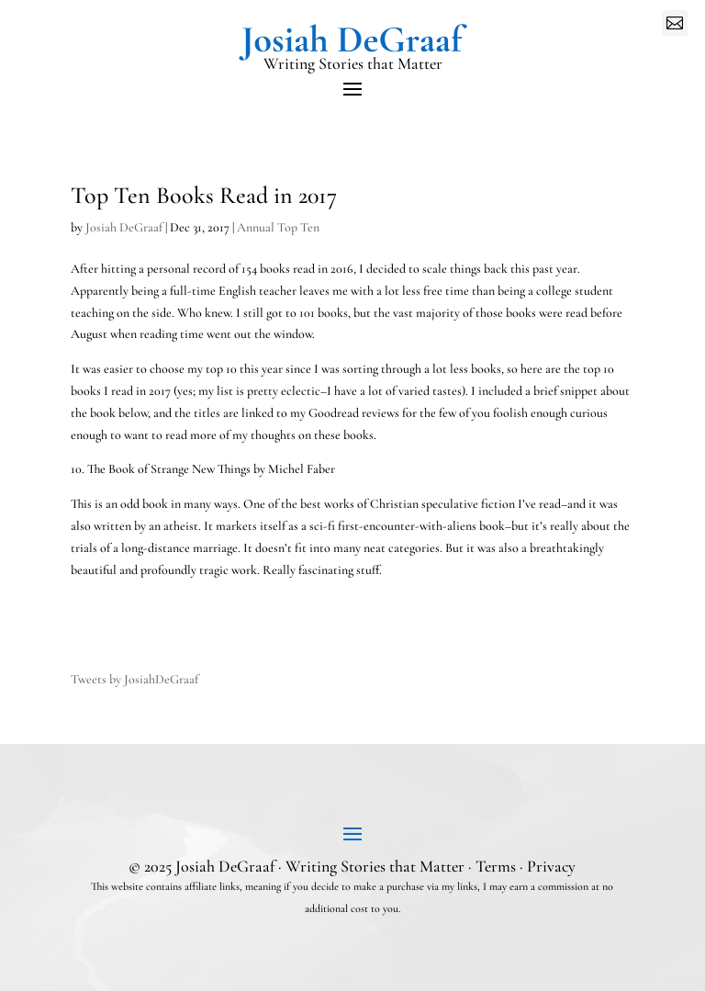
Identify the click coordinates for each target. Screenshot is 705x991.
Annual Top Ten (278, 227)
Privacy (551, 866)
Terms (496, 866)
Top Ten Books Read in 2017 (204, 195)
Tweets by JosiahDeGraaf (134, 679)
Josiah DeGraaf (123, 227)
